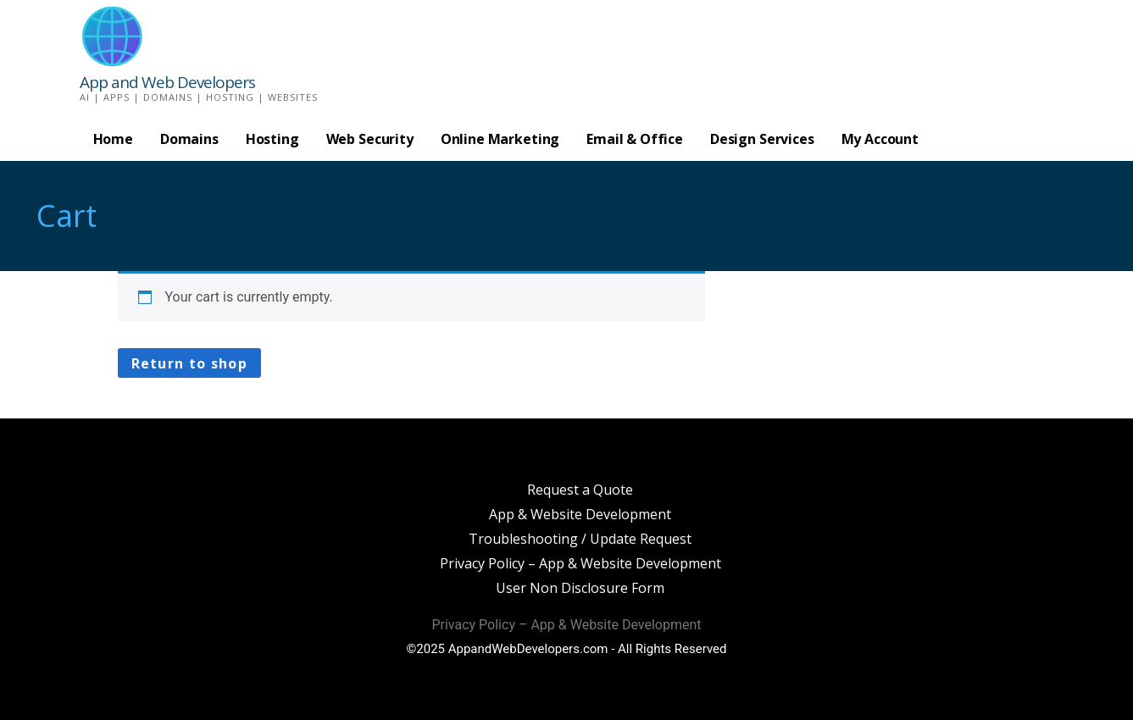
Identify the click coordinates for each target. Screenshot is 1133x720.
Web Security (370, 139)
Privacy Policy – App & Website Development (580, 563)
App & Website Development (580, 514)
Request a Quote (580, 489)
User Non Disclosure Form (580, 588)
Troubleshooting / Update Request (580, 538)
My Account (880, 139)
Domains (189, 139)
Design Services (762, 139)
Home (113, 139)
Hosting (272, 139)
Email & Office (634, 139)
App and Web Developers (167, 82)
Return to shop (189, 363)
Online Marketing (500, 139)
